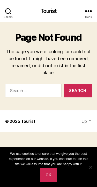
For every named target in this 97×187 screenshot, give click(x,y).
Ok (48, 174)
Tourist (48, 11)
